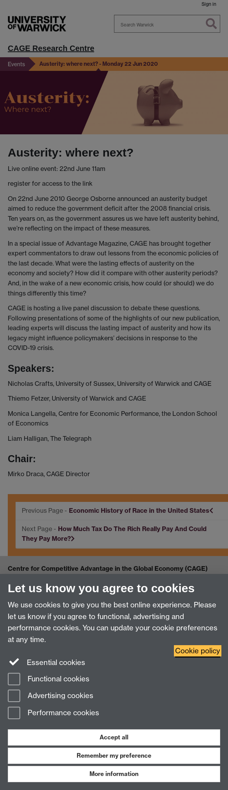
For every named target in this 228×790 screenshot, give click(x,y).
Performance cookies (53, 713)
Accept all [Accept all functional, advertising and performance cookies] (114, 737)
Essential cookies (46, 662)
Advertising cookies (50, 696)
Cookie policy (197, 650)
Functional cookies (48, 679)
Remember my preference (114, 755)
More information (114, 774)
